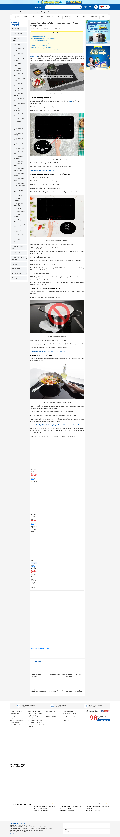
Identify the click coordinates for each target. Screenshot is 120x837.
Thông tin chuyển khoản (69, 713)
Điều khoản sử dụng (33, 718)
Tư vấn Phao (18, 208)
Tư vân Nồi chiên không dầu (19, 204)
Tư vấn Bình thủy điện (19, 99)
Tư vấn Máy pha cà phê (19, 114)
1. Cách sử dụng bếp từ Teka (38, 36)
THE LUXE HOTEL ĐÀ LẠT (70, 804)
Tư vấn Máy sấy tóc (18, 129)
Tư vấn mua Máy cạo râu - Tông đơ (19, 169)
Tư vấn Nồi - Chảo (19, 148)
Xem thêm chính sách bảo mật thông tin (19, 833)
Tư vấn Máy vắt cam (18, 220)
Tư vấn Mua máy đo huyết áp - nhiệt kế (19, 185)
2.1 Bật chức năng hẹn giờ (40, 40)
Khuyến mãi (66, 720)
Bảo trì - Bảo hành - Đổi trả (35, 713)
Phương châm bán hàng (16, 718)
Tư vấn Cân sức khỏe (18, 191)
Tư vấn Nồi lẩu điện (18, 84)
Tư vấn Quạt (17, 125)
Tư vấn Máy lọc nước (18, 152)
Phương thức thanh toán (69, 718)
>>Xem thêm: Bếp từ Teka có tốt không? (42, 170)
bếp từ (71, 101)
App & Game (19, 268)
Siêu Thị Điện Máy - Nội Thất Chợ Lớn (40, 648)
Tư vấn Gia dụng (33, 12)
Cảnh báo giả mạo (15, 724)
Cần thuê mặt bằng (15, 722)
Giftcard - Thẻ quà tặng (52, 716)
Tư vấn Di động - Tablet (19, 39)
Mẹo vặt (19, 264)
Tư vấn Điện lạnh (19, 33)
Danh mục (38, 7)
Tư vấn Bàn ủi (18, 121)
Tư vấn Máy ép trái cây (19, 104)
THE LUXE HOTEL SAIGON (44, 804)
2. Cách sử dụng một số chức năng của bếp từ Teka (44, 38)
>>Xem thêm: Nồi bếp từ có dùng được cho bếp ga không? (48, 351)
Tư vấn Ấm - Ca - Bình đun (19, 89)
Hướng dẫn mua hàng (69, 716)
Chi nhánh (88, 7)
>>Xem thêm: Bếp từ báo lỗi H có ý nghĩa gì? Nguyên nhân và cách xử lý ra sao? (54, 425)
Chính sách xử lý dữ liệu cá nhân (36, 722)
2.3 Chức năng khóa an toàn (40, 45)
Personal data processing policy (36, 724)
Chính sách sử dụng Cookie (35, 720)
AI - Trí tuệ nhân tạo (19, 273)
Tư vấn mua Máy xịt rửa (19, 174)
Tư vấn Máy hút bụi (19, 118)
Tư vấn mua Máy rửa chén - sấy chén (19, 163)
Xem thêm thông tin (103, 720)
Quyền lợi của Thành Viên (52, 714)
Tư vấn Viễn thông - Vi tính (19, 247)
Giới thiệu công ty (14, 713)
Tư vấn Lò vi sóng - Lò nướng (19, 59)
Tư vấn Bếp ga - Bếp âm (18, 64)
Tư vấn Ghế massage (17, 199)
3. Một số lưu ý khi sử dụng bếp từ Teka (41, 48)
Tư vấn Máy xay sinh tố (18, 94)
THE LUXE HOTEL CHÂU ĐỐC (97, 804)
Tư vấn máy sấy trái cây (18, 230)
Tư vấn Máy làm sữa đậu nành (18, 109)
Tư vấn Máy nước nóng (19, 49)
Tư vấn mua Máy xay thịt (19, 179)
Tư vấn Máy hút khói (18, 74)
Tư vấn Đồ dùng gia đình (19, 139)
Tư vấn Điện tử (19, 29)
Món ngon (19, 278)
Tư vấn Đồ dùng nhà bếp (19, 134)
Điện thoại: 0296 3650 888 (93, 810)
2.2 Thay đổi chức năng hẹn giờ (41, 43)
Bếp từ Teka (34, 56)
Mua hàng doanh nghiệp (16, 720)
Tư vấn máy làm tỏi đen (19, 225)
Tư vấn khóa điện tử (19, 235)
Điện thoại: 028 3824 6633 (41, 810)
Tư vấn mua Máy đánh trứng (19, 157)
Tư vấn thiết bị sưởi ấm (19, 240)
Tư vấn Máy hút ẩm (19, 211)
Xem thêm (57, 50)
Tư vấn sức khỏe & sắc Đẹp (19, 258)
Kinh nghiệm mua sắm (22, 12)
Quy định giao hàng (33, 716)
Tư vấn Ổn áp (18, 195)
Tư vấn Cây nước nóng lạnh (19, 215)
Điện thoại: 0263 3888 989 (67, 810)
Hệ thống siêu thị (14, 716)
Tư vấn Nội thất (19, 253)
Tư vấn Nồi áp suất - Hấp (19, 79)
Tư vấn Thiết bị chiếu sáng (18, 144)
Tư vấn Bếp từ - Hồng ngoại (18, 69)
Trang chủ (13, 12)
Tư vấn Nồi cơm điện (18, 54)
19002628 (33, 566)
